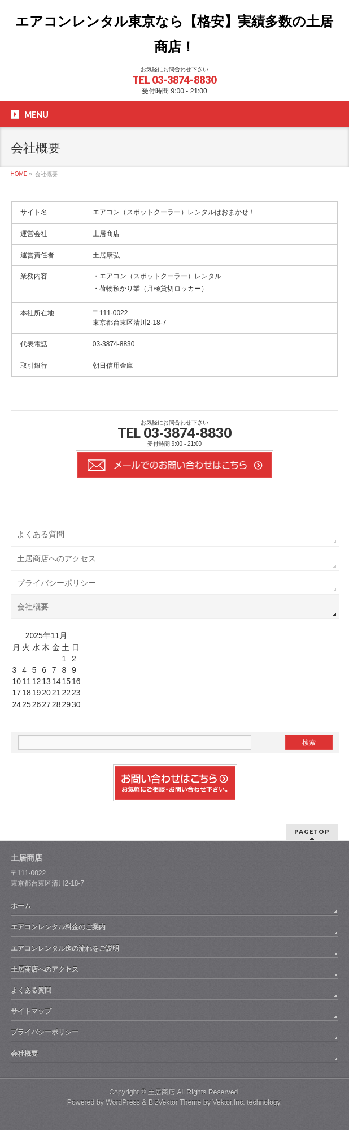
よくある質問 (40, 534)
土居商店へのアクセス (56, 558)
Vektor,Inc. (228, 1102)
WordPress (123, 1102)
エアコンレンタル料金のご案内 (58, 927)
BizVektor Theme (175, 1102)
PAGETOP (312, 831)
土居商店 (161, 1092)
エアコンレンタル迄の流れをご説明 (65, 948)
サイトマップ (31, 1011)
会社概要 (33, 606)
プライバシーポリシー (56, 582)
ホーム (21, 906)
